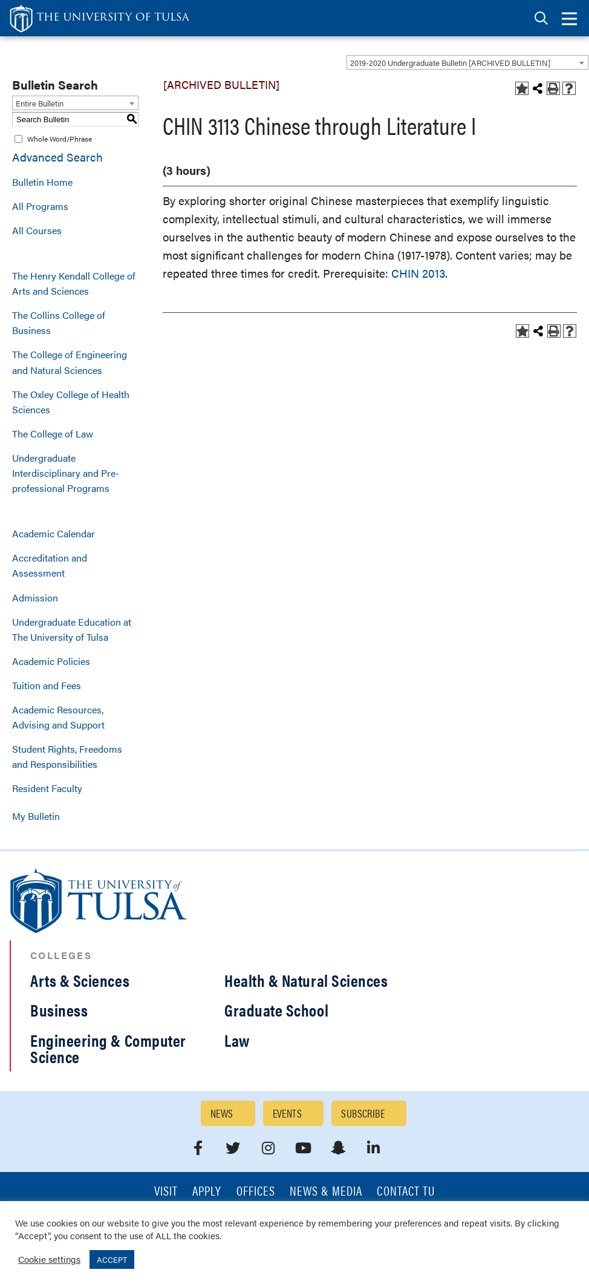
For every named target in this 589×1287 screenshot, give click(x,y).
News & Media (326, 1191)
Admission (35, 597)
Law (237, 1040)
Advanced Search (57, 157)
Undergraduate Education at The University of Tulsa (71, 629)
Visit (166, 1191)
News (221, 1113)
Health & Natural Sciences (306, 980)
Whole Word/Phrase (59, 138)
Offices (255, 1191)
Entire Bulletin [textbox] (39, 103)
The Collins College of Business (58, 322)
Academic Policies (51, 661)
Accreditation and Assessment (49, 565)
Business (59, 1009)
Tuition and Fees (46, 685)
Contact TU (406, 1191)
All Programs (40, 206)
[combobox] (467, 62)
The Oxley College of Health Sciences (70, 401)
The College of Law (52, 433)
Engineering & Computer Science (108, 1048)
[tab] (541, 18)
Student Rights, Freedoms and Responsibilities (67, 756)
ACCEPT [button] (112, 1259)
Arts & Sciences (79, 980)
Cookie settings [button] (49, 1259)
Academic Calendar (53, 533)
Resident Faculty (47, 788)
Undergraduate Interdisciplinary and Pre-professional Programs (65, 473)
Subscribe (363, 1113)
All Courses (37, 230)
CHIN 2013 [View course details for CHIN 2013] (418, 273)
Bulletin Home (42, 182)
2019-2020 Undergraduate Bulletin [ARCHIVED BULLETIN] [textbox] (450, 62)
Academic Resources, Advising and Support (58, 717)
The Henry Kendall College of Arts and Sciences (73, 283)
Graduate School (276, 1009)
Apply (206, 1191)
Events (287, 1113)
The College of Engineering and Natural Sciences (69, 361)
